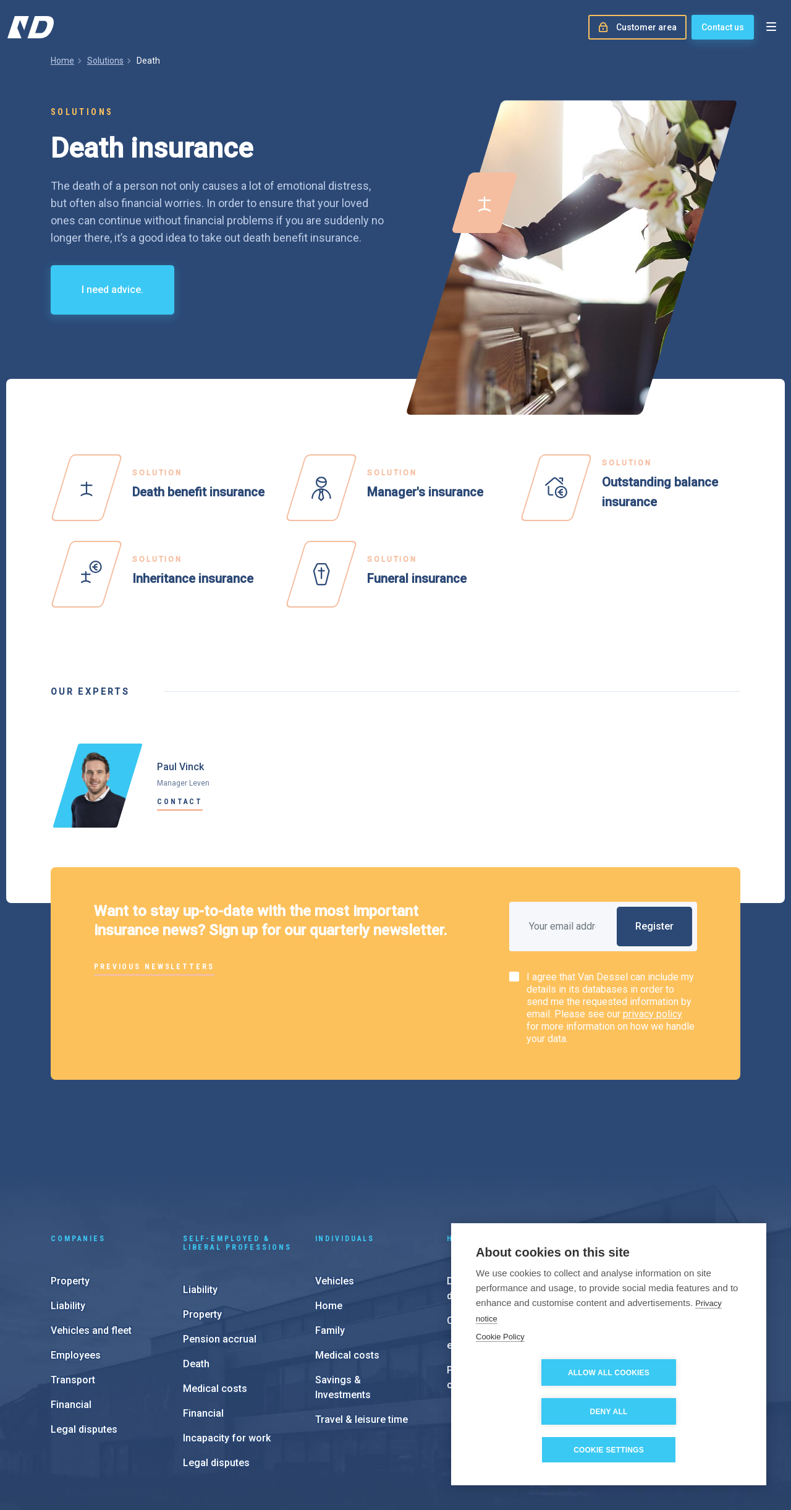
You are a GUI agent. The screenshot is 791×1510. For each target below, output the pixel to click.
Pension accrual (219, 1256)
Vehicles (334, 1198)
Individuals (345, 1156)
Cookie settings (608, 1450)
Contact (180, 801)
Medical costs (215, 1306)
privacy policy (652, 1014)
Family (330, 1247)
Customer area (481, 1238)
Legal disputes (84, 1346)
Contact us (722, 27)
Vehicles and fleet (91, 1247)
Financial (71, 1322)
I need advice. (112, 289)
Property (70, 1198)
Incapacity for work (227, 1355)
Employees (76, 1272)
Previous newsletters (154, 966)
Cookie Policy (500, 1375)
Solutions (105, 61)
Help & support (487, 1156)
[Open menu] (771, 27)
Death (196, 1281)
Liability (68, 1223)
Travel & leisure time (361, 1336)
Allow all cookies (537, 1411)
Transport (73, 1297)
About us (638, 1258)
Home (62, 61)
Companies (78, 1156)
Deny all (680, 1411)
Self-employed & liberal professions (237, 1160)
